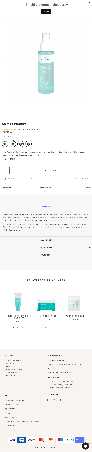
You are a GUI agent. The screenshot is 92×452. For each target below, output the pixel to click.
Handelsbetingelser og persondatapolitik (22, 421)
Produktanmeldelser (13, 404)
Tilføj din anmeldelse (32, 129)
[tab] (46, 207)
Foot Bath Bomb (75, 316)
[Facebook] (47, 400)
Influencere (9, 417)
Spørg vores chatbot (56, 360)
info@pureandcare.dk (14, 369)
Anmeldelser (46, 240)
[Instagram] (54, 400)
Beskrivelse (6, 188)
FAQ (49, 368)
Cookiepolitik (10, 425)
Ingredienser (45, 188)
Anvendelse (85, 188)
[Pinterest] (60, 400)
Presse (7, 413)
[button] (6, 59)
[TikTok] (67, 400)
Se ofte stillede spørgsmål (60, 372)
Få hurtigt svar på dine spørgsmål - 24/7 (64, 364)
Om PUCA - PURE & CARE (15, 400)
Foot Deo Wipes (47, 316)
